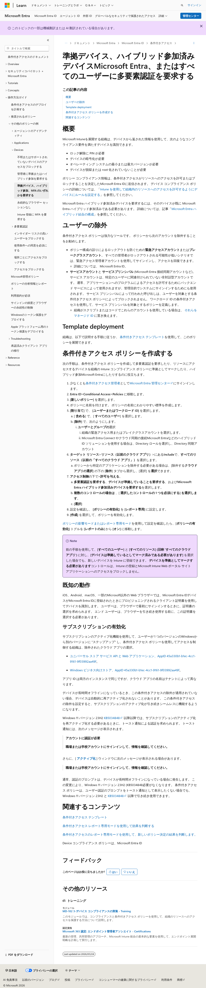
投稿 (67, 980)
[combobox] (27, 48)
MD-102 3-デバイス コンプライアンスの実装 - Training (97, 911)
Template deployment (79, 107)
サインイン (194, 5)
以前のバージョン (33, 980)
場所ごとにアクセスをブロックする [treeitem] (30, 259)
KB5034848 (112, 718)
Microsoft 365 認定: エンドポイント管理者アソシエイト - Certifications (107, 931)
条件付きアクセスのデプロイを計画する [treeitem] (29, 107)
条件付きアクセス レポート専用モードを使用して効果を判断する (108, 826)
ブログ (53, 980)
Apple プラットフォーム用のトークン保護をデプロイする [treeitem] (30, 329)
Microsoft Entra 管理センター (150, 383)
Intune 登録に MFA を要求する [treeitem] (32, 217)
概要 (68, 97)
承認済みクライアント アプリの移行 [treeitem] (29, 348)
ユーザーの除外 (75, 102)
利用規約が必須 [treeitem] (20, 295)
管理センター (191, 16)
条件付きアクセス (161, 43)
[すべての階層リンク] (66, 43)
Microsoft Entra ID (133, 43)
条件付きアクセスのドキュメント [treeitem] (28, 57)
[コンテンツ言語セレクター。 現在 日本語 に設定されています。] (11, 970)
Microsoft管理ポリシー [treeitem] (25, 276)
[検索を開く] (182, 5)
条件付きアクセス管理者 (103, 383)
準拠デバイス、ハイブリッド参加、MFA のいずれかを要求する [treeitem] (32, 190)
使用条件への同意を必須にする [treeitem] (30, 247)
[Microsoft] (7, 5)
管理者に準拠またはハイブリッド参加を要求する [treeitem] (32, 176)
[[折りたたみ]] (48, 40)
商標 (179, 980)
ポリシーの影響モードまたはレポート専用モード (97, 523)
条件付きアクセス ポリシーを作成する (89, 112)
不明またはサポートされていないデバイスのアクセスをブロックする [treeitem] (32, 161)
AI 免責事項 (10, 980)
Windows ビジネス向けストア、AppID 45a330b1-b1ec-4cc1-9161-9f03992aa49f (124, 670)
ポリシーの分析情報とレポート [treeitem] (29, 286)
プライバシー (83, 980)
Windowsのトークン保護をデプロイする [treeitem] (29, 317)
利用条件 (166, 980)
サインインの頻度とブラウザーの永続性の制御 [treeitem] (29, 305)
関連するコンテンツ (78, 117)
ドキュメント (82, 43)
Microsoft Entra (106, 43)
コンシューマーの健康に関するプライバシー (126, 980)
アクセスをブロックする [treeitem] (29, 269)
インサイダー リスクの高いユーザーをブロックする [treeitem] (31, 236)
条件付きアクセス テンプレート (142, 337)
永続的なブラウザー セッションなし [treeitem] (32, 205)
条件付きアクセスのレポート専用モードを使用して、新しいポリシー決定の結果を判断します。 (130, 834)
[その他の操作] (194, 43)
